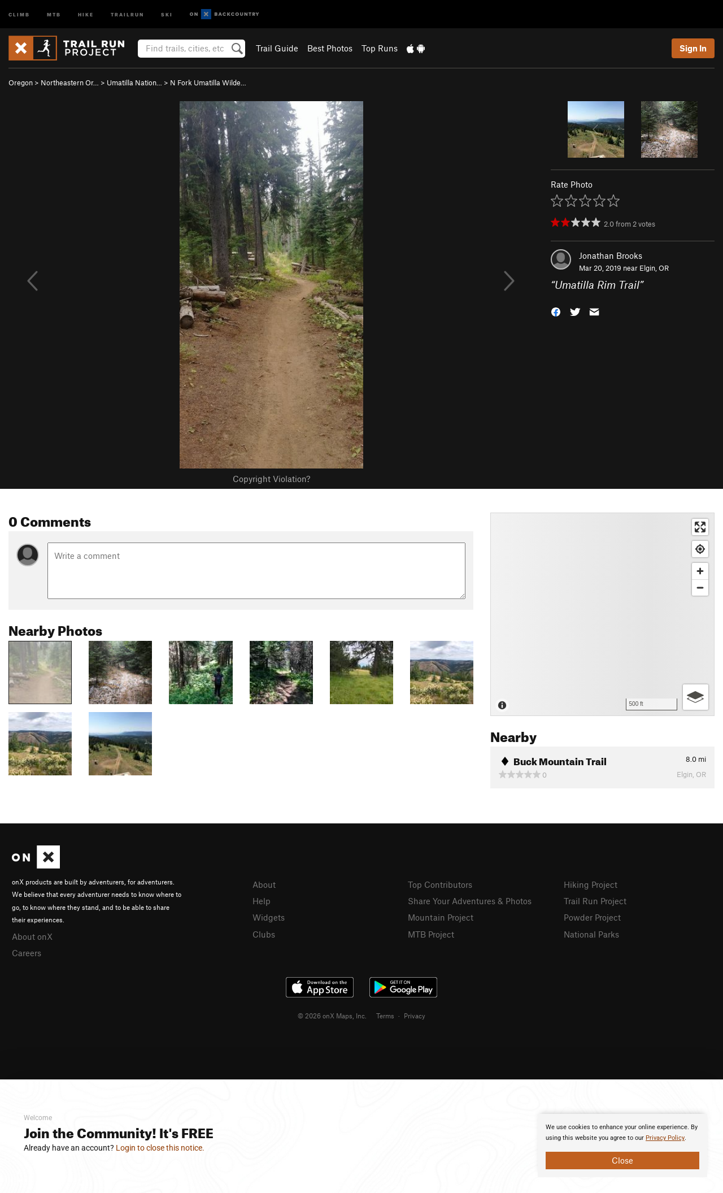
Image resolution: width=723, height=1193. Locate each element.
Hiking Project (590, 884)
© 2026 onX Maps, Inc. (332, 1016)
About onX (32, 936)
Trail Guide (277, 48)
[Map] (602, 614)
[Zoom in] (700, 571)
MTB (54, 14)
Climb (19, 14)
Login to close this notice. (160, 1147)
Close (622, 1160)
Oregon (20, 82)
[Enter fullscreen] (700, 527)
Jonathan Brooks (610, 255)
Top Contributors (440, 884)
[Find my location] (700, 549)
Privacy (414, 1016)
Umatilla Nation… (134, 82)
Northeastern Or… (70, 82)
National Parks (591, 934)
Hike (86, 14)
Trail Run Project (595, 901)
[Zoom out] (700, 587)
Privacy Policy (665, 1138)
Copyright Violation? (271, 479)
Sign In (693, 48)
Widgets (268, 917)
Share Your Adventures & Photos (470, 901)
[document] (622, 1145)
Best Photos (329, 48)
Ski (167, 14)
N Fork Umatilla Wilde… (208, 82)
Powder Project (592, 917)
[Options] (695, 697)
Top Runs (380, 48)
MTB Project (431, 934)
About (264, 884)
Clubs (263, 934)
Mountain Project (440, 917)
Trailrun (127, 14)
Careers (26, 953)
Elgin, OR (654, 267)
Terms (385, 1016)
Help (261, 901)
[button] (556, 311)
